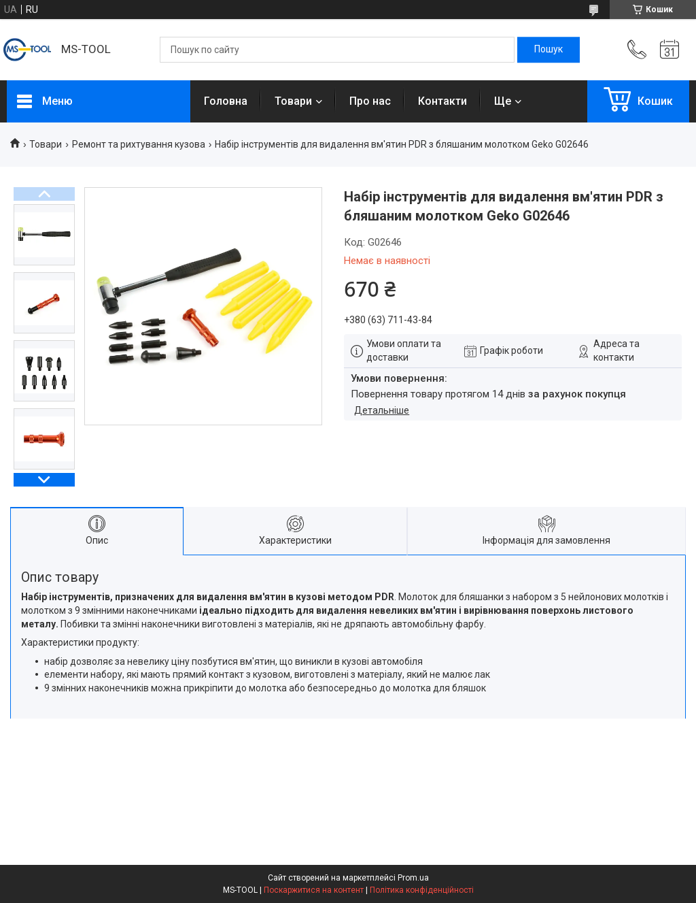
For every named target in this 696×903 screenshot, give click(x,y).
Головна (225, 101)
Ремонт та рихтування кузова (138, 144)
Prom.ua (413, 878)
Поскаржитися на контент (314, 890)
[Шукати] (548, 50)
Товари (293, 101)
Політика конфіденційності (422, 890)
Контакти (442, 101)
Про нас (370, 101)
